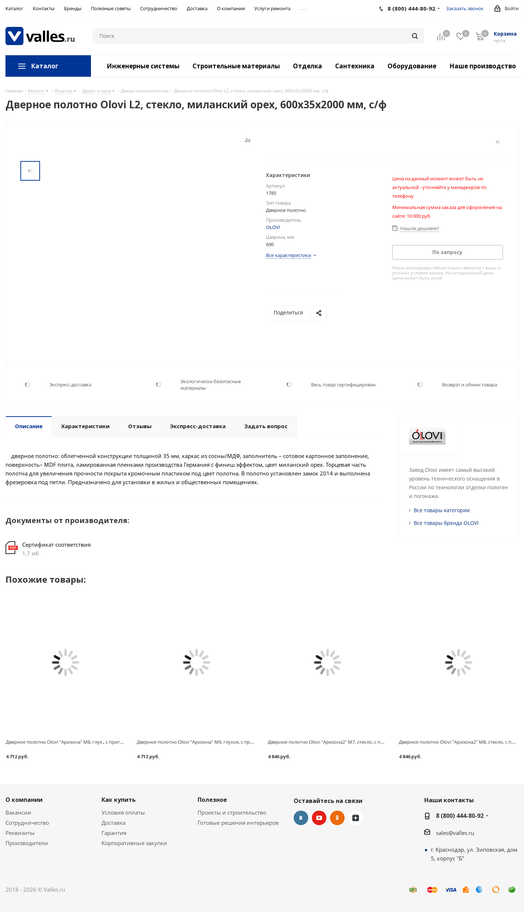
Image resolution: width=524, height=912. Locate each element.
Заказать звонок (465, 8)
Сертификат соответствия (56, 544)
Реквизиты (20, 832)
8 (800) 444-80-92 (460, 816)
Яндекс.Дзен (355, 818)
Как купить (119, 800)
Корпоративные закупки (134, 843)
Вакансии (18, 812)
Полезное (212, 800)
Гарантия (114, 832)
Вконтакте (301, 818)
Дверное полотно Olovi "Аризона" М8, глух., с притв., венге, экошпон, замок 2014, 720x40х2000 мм (116, 742)
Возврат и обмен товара (469, 384)
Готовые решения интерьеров (238, 822)
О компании (24, 800)
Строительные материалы (236, 66)
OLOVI (273, 227)
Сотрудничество (27, 822)
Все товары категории (442, 510)
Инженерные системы (143, 66)
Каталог (44, 66)
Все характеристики (288, 255)
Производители (26, 843)
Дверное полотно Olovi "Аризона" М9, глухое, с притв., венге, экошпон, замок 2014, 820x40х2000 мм (249, 742)
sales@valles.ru (455, 832)
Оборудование (412, 66)
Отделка (307, 66)
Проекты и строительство (232, 812)
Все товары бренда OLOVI (446, 522)
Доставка (114, 822)
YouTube (319, 818)
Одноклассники (337, 818)
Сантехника (354, 66)
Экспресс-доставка (70, 384)
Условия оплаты (123, 812)
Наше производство (482, 66)
